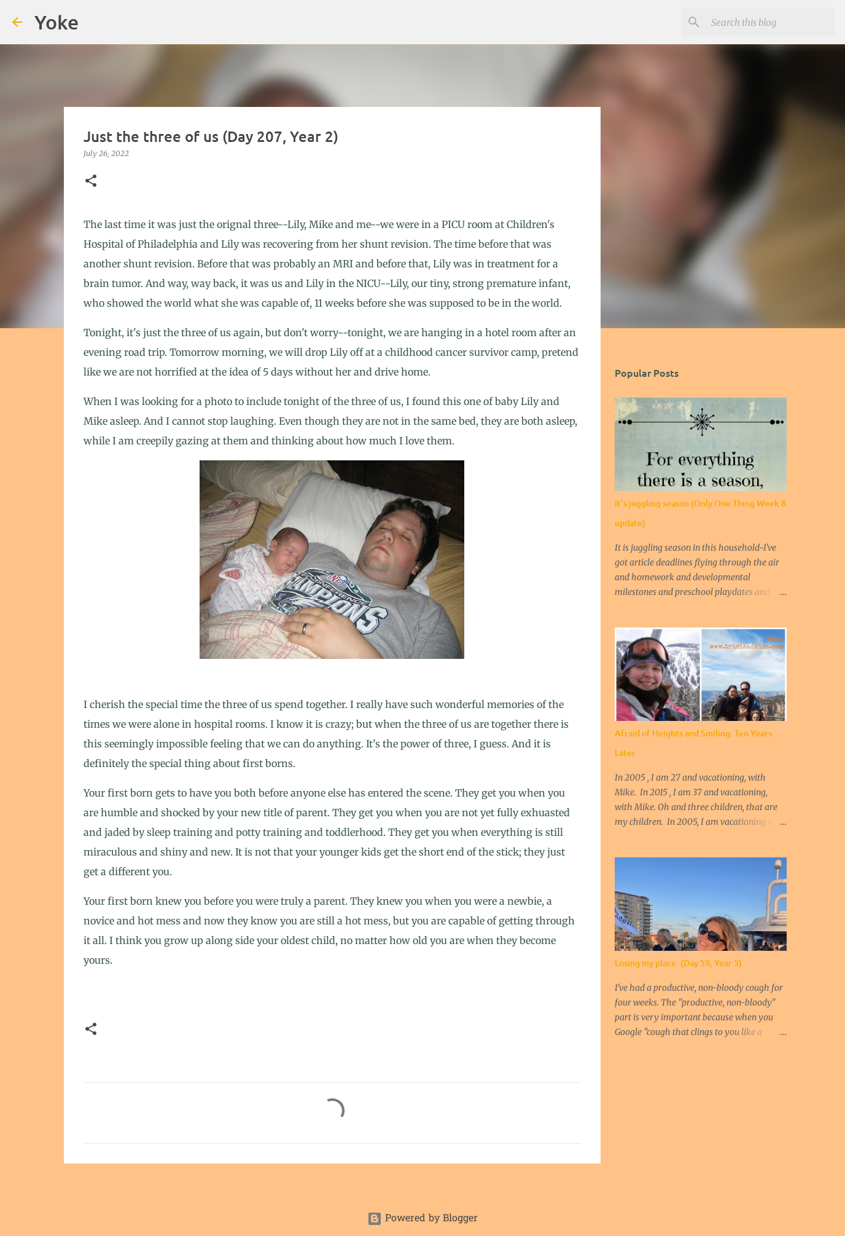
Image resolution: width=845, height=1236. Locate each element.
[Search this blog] (770, 22)
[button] (91, 181)
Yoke (56, 22)
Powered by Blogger (422, 1218)
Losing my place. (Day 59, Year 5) (678, 963)
